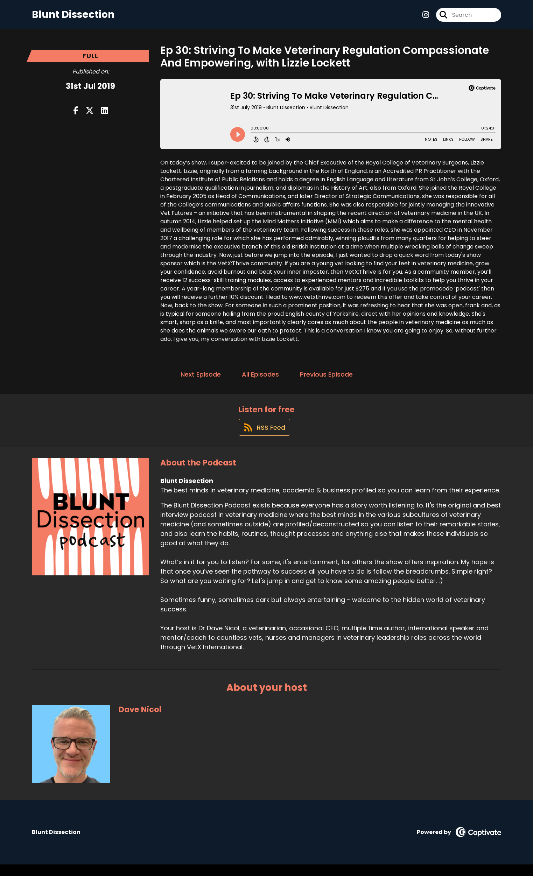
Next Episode (201, 379)
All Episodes (260, 379)
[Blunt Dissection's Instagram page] (425, 17)
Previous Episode (326, 379)
